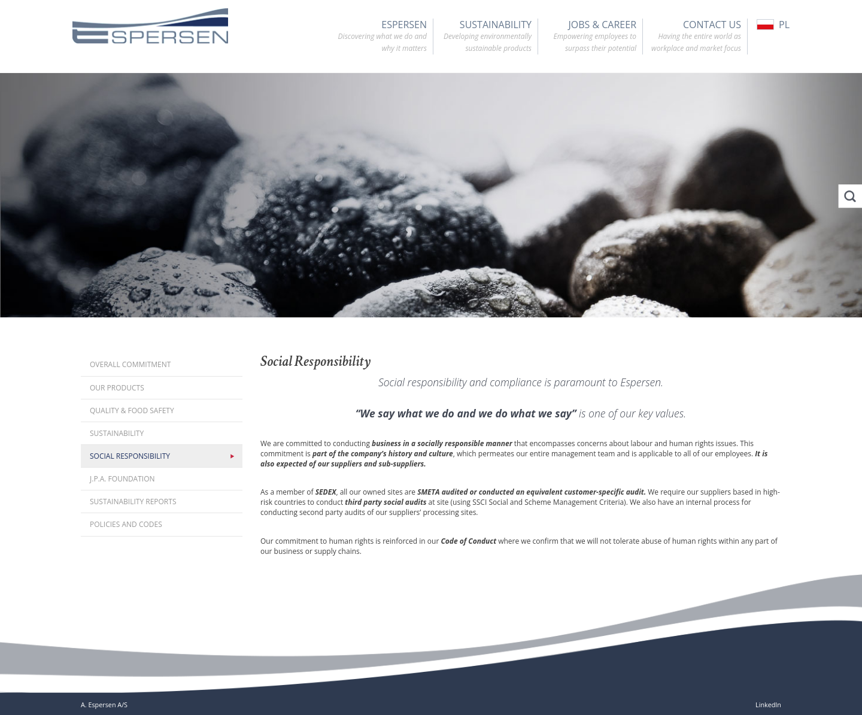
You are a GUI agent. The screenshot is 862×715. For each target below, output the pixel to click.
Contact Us (692, 36)
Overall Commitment (130, 364)
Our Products (117, 388)
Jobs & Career (587, 36)
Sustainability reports (133, 501)
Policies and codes (126, 524)
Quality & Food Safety (132, 410)
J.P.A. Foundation (122, 479)
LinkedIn (768, 704)
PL (773, 25)
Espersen (378, 36)
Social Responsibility (130, 456)
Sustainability (482, 36)
